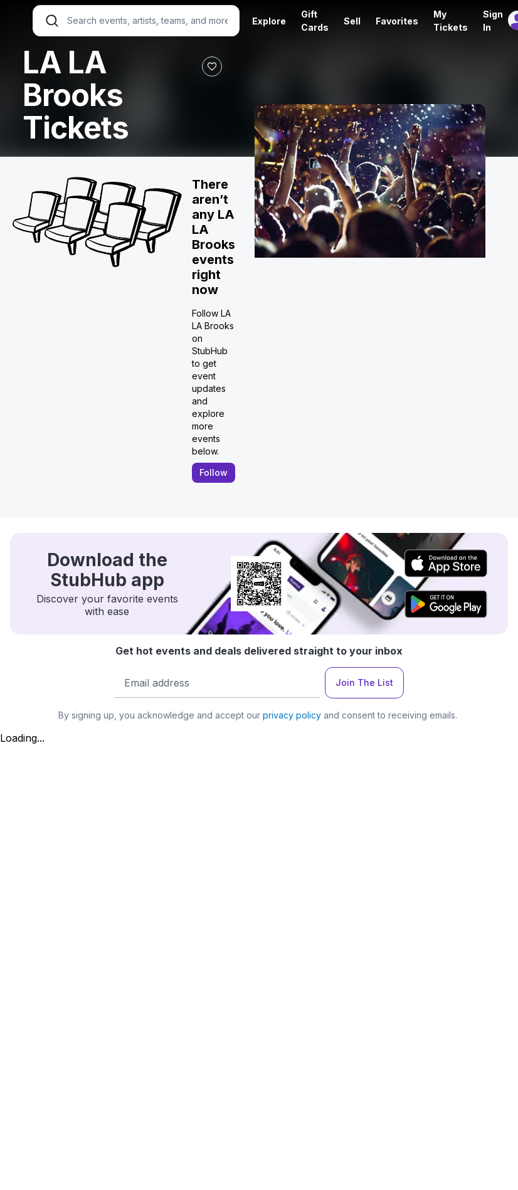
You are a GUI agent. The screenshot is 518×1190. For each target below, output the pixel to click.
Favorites (397, 21)
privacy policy (292, 715)
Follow (213, 472)
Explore (269, 21)
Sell (352, 21)
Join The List (364, 682)
